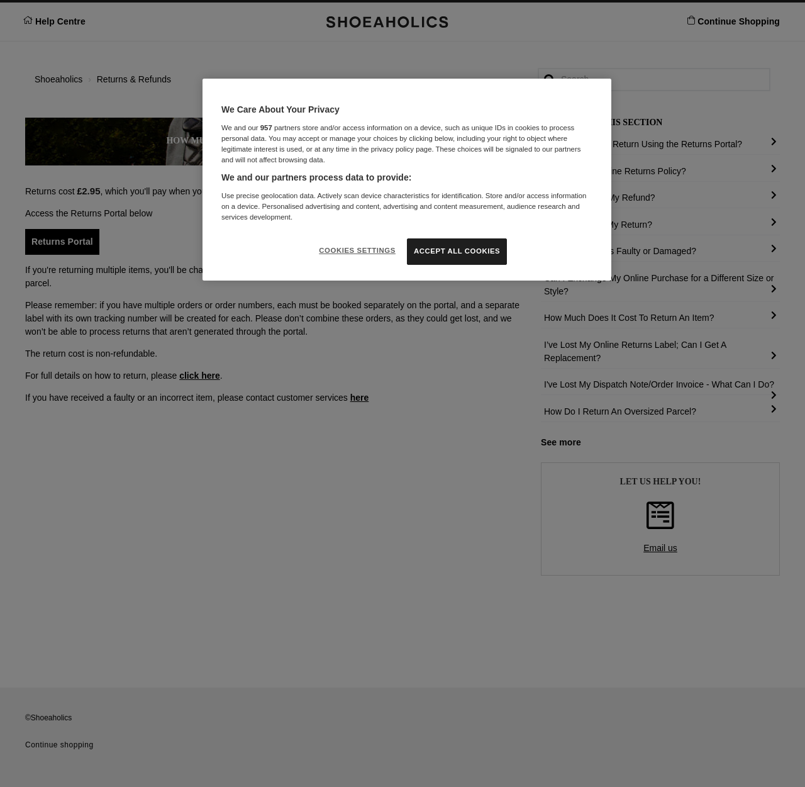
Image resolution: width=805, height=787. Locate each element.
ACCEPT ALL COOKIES (457, 251)
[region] (407, 180)
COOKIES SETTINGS (357, 250)
